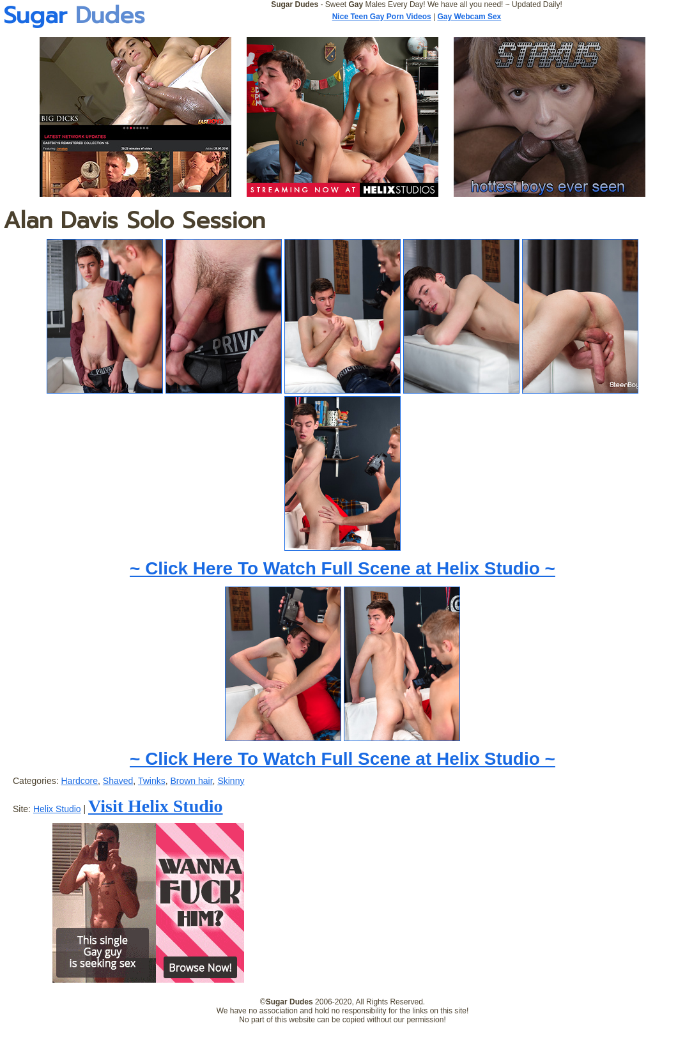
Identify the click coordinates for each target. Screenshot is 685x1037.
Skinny (230, 781)
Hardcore (79, 781)
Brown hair (191, 781)
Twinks (151, 781)
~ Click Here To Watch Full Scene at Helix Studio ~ (342, 568)
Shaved (118, 781)
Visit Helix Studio (155, 806)
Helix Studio (57, 809)
